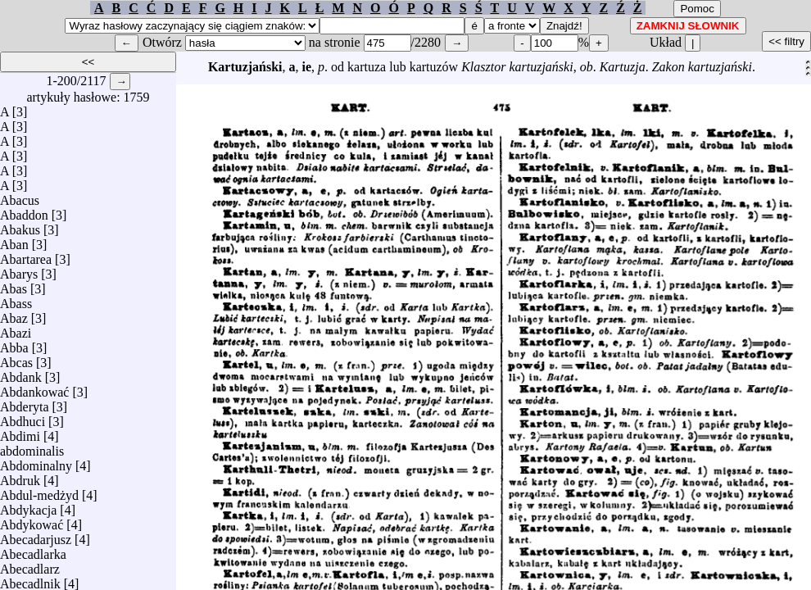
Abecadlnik (30, 580)
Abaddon (24, 211)
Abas (13, 285)
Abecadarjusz (35, 535)
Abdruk (20, 476)
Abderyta (24, 403)
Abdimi (20, 432)
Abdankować (34, 388)
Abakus (20, 226)
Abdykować (31, 521)
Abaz (14, 314)
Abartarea (26, 255)
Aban (14, 240)
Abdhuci (22, 417)
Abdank (21, 373)
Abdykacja (28, 506)
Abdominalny (36, 462)
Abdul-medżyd (39, 491)
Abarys (19, 270)
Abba (14, 344)
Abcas (16, 358)
